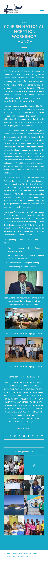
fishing (39, 396)
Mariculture (27, 405)
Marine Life (38, 405)
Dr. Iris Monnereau (35, 392)
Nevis (24, 409)
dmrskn (39, 389)
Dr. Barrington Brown (15, 392)
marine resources (13, 409)
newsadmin (34, 377)
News (24, 22)
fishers (32, 396)
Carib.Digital (24, 556)
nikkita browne (35, 409)
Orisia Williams (12, 412)
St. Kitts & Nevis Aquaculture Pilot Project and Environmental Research (23, 418)
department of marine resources (19, 389)
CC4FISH (19, 386)
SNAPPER (18, 415)
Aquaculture (16, 383)
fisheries (8, 396)
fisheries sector (20, 396)
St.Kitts (36, 422)
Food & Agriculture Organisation (21, 399)
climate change (31, 386)
